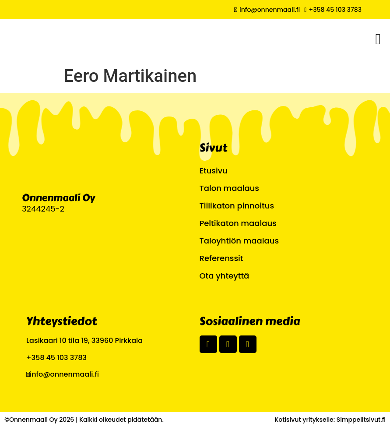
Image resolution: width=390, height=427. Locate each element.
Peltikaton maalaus (238, 223)
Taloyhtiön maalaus (239, 240)
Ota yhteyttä (224, 275)
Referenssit (221, 258)
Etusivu (214, 170)
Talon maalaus (229, 188)
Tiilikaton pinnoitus (237, 205)
